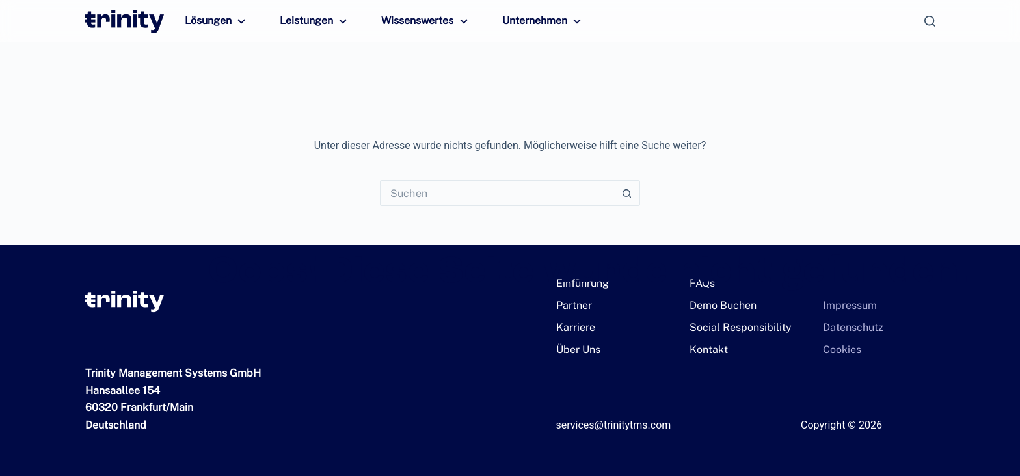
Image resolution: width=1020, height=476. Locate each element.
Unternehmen (526, 21)
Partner (571, 305)
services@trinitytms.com (613, 425)
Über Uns (576, 349)
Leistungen (309, 21)
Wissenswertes (415, 21)
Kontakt (706, 349)
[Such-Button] (627, 193)
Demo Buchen (719, 305)
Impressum (846, 305)
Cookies (840, 349)
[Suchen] (929, 21)
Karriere (573, 327)
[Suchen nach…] (497, 193)
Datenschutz (848, 327)
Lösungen (215, 21)
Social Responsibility (734, 327)
